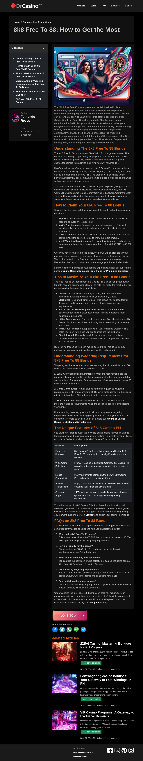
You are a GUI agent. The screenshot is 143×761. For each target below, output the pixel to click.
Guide (93, 6)
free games (95, 602)
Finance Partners (80, 757)
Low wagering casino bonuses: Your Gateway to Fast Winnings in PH (105, 679)
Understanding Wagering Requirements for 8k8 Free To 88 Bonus (30, 84)
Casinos (81, 6)
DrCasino (90, 515)
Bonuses (115, 6)
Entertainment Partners (83, 752)
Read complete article (91, 663)
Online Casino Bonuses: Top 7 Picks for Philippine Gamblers (95, 271)
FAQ (104, 6)
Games (128, 6)
